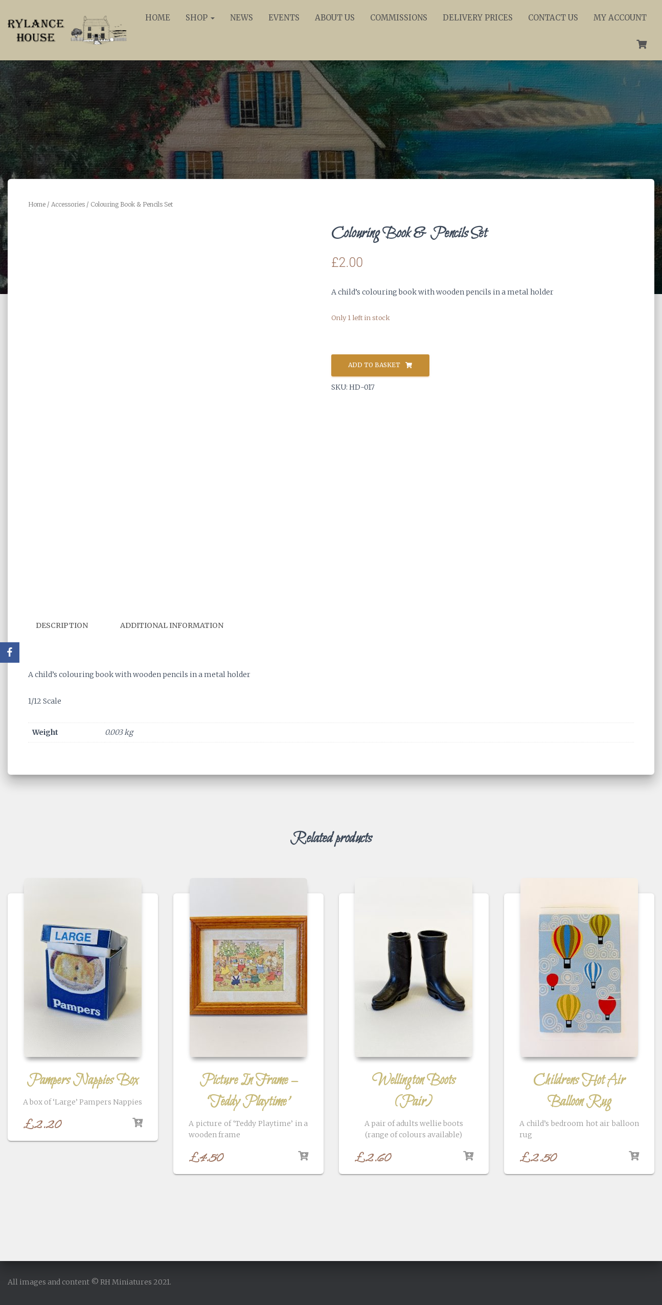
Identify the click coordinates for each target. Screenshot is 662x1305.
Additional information (171, 625)
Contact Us (553, 17)
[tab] (69, 626)
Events (284, 17)
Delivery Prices (478, 17)
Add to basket (374, 365)
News (241, 17)
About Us (335, 17)
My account (620, 17)
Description (62, 625)
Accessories (68, 204)
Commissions (398, 17)
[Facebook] (9, 652)
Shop (200, 17)
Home (157, 17)
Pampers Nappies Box (82, 1079)
